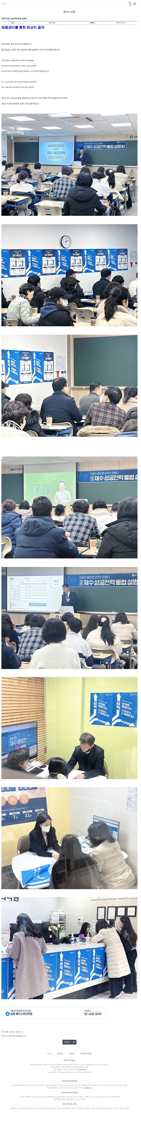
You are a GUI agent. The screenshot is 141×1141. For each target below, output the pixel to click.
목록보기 (69, 1042)
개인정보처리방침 (85, 1054)
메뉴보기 (135, 4)
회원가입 (60, 1054)
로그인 (50, 1054)
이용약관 (71, 1054)
